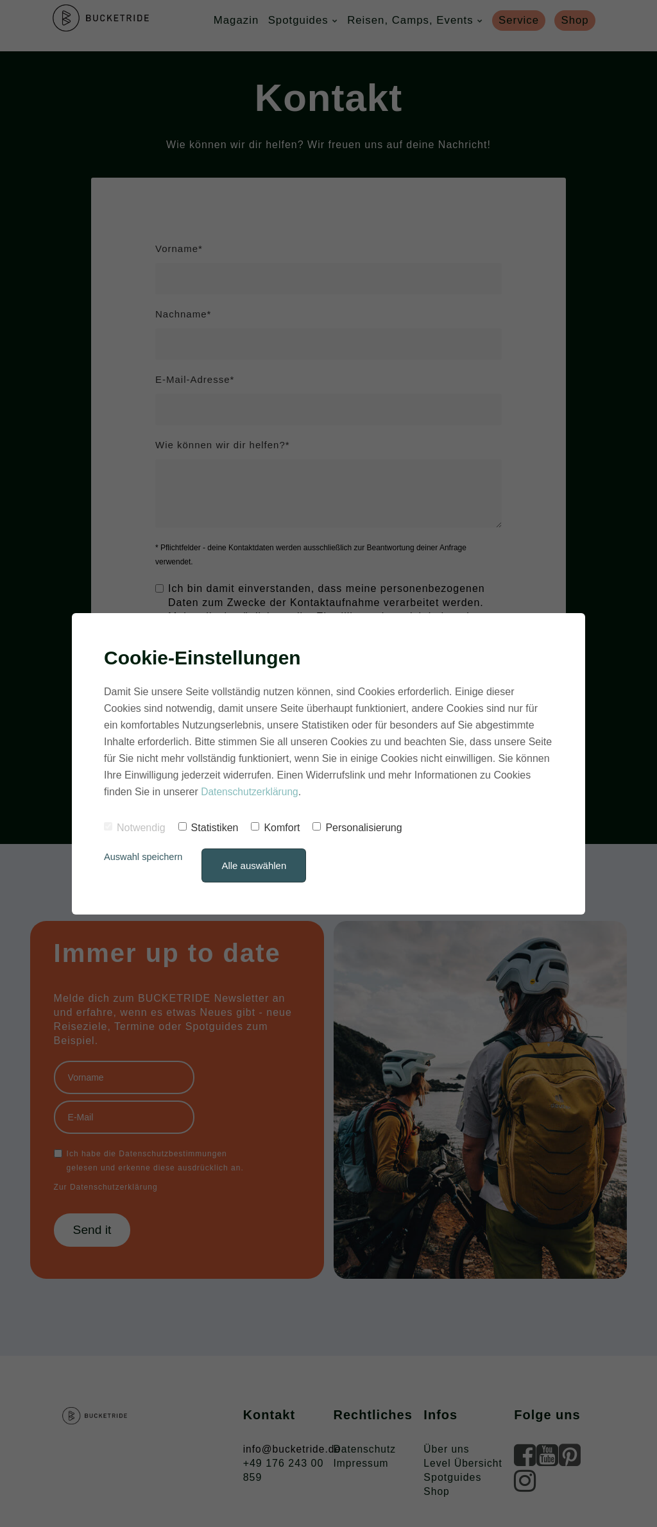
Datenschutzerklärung (251, 791)
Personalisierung (357, 827)
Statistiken (208, 827)
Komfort (275, 827)
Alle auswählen (256, 865)
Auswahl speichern (144, 856)
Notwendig (135, 827)
